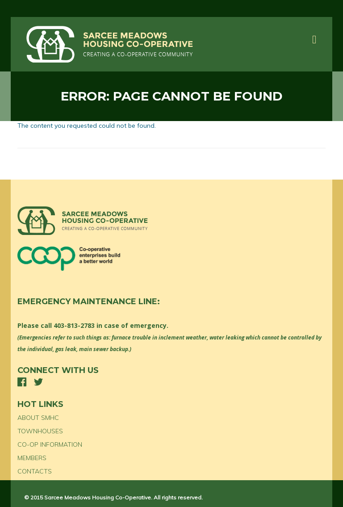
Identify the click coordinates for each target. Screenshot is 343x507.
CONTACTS (34, 471)
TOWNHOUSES (40, 431)
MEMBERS (31, 458)
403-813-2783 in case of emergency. (111, 325)
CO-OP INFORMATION (49, 444)
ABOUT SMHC (38, 418)
